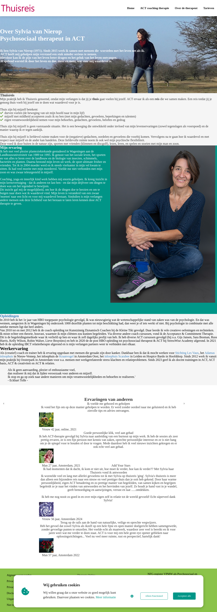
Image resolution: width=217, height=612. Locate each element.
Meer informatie (106, 597)
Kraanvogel (66, 356)
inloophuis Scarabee (117, 356)
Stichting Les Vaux (187, 352)
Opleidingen (9, 316)
